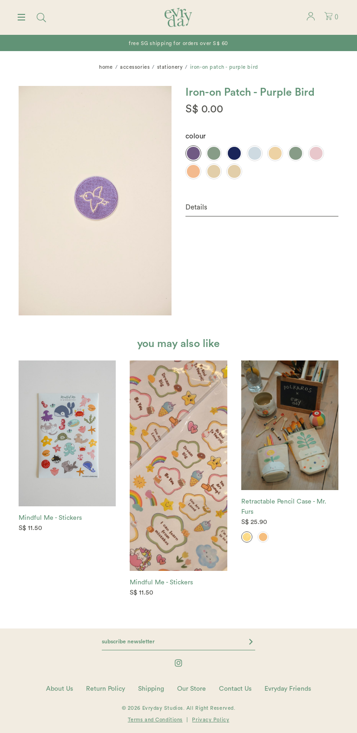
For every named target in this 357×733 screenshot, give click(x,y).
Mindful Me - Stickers (50, 518)
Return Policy (105, 689)
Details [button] (196, 207)
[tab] (261, 207)
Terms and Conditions (155, 719)
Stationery (170, 67)
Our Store (191, 689)
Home (105, 67)
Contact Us (235, 689)
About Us (59, 689)
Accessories (135, 67)
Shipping (151, 689)
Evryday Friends (287, 689)
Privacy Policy (210, 719)
